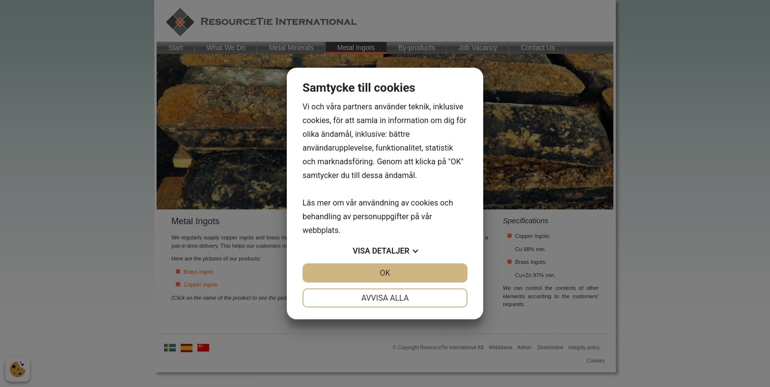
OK (385, 273)
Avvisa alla (385, 298)
